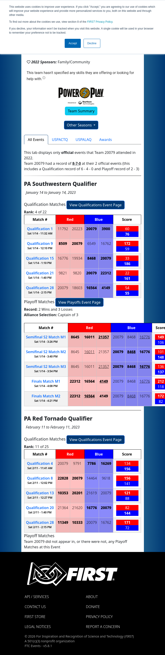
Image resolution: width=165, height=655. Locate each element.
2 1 (46, 337)
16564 (91, 287)
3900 (106, 228)
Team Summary (81, 110)
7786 (91, 463)
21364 (63, 507)
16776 (63, 258)
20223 (77, 228)
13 (40, 492)
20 (40, 507)
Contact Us (35, 606)
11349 (63, 522)
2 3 (46, 366)
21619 (91, 492)
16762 (106, 243)
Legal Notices (38, 626)
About (92, 596)
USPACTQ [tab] (60, 139)
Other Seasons (80, 125)
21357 (104, 337)
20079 (91, 228)
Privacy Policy (100, 21)
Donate (93, 606)
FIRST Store (35, 616)
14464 (91, 478)
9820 (77, 273)
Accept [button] (73, 43)
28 (40, 287)
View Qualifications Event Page (95, 204)
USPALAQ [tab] (83, 139)
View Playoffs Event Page (79, 302)
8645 (75, 337)
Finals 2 (46, 396)
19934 (77, 258)
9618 (106, 478)
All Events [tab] (36, 139)
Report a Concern (103, 626)
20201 (77, 492)
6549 (91, 243)
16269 (106, 463)
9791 (77, 463)
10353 (63, 492)
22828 (63, 478)
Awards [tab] (105, 139)
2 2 (46, 351)
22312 (106, 273)
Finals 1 (46, 381)
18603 (77, 287)
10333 (77, 522)
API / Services (37, 596)
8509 (63, 243)
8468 (91, 258)
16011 (89, 337)
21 (40, 273)
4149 (106, 287)
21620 (77, 507)
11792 (63, 228)
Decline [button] (91, 43)
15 (40, 258)
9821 (63, 273)
